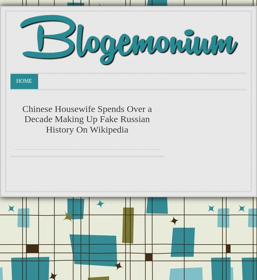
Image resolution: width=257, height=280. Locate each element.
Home (24, 81)
